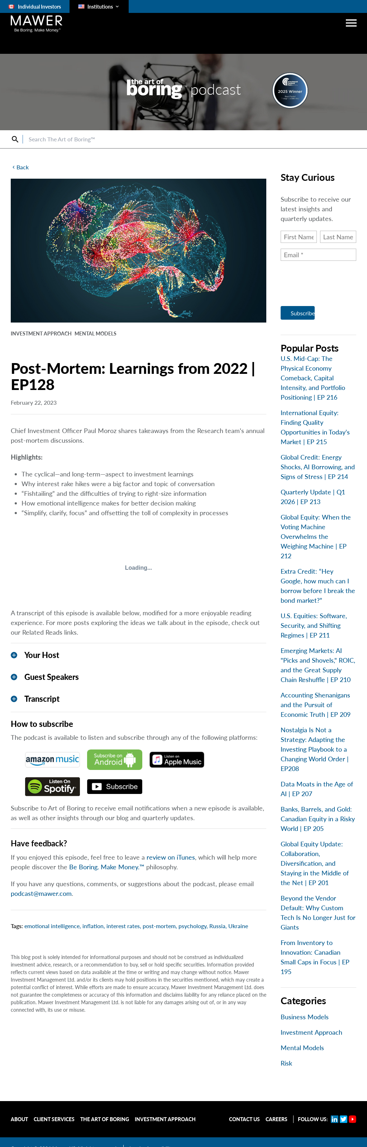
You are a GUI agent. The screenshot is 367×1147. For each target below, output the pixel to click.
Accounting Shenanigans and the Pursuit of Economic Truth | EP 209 (316, 704)
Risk (286, 1063)
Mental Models (302, 1048)
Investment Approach (311, 1032)
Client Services (54, 1119)
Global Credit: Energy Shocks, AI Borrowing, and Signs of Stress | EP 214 (318, 466)
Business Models (305, 1017)
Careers (276, 1119)
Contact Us (244, 1119)
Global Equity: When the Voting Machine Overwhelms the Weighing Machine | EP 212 (316, 536)
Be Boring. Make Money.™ (106, 867)
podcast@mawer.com (41, 893)
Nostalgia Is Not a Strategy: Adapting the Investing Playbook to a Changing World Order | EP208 (315, 749)
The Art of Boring (104, 1119)
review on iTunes (171, 857)
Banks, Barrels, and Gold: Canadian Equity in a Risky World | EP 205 (318, 818)
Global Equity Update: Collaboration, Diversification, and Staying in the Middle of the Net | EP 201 (315, 863)
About (19, 1119)
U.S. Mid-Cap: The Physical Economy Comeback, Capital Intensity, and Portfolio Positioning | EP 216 (313, 377)
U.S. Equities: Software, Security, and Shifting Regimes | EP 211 (314, 625)
